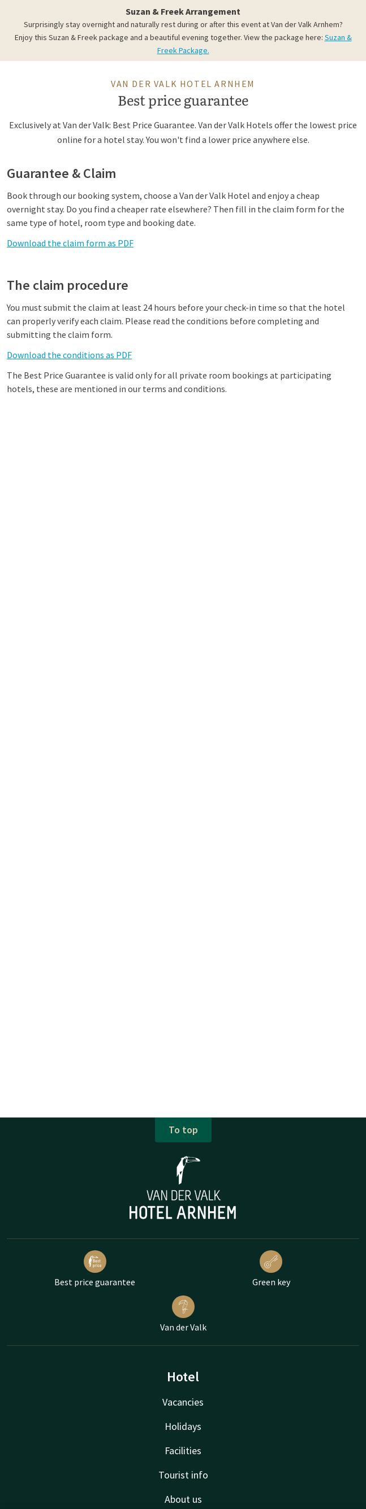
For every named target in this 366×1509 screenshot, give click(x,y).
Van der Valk (183, 1314)
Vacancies (183, 1401)
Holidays (183, 1426)
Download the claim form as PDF (70, 243)
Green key (271, 1269)
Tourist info (183, 1474)
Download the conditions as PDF (69, 354)
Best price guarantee (94, 1269)
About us (183, 1499)
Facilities (183, 1450)
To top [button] (183, 1129)
